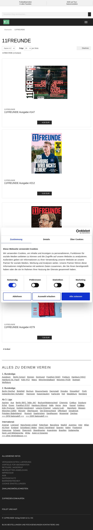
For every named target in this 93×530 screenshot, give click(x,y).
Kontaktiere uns (51, 525)
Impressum (7, 473)
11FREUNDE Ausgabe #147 (19, 112)
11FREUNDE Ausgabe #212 (19, 183)
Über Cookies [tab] (76, 239)
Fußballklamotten (25, 2)
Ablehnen (17, 296)
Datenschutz (9, 478)
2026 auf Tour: (72, 2)
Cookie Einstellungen (14, 484)
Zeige (21, 48)
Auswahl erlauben (46, 296)
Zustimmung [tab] (16, 239)
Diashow (84, 48)
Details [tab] (46, 239)
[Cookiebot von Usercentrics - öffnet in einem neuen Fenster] (78, 232)
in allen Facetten (25, 4)
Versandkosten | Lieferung (16, 462)
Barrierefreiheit (11, 481)
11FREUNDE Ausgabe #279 (19, 327)
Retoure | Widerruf (12, 467)
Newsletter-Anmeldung (15, 470)
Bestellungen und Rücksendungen (24, 525)
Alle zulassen (75, 296)
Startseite (8, 30)
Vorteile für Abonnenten (15, 465)
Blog (4, 525)
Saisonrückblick (72, 4)
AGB (4, 475)
